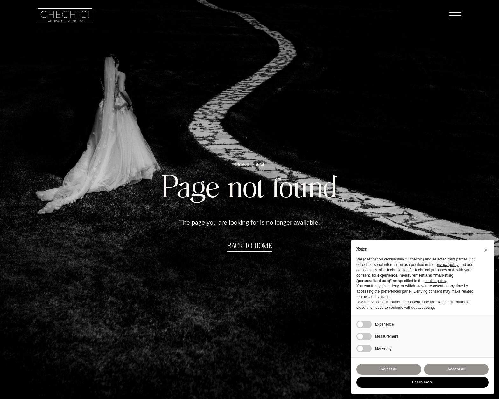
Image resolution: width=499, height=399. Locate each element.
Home (243, 164)
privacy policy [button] (447, 264)
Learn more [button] (422, 382)
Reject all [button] (389, 369)
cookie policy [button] (435, 281)
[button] (486, 250)
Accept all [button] (456, 369)
